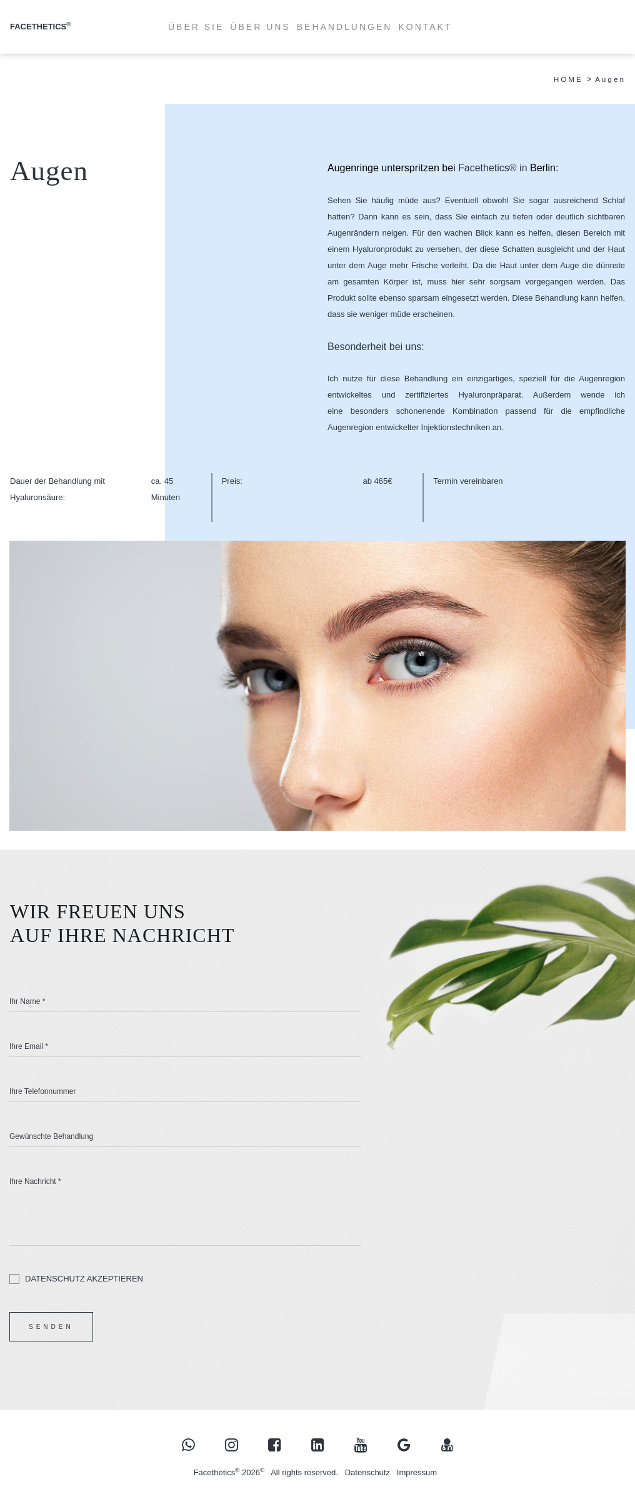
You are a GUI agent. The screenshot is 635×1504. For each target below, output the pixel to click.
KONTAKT (425, 27)
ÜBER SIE (196, 27)
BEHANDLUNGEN (344, 27)
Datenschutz (367, 1473)
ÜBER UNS (260, 27)
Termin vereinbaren (467, 481)
